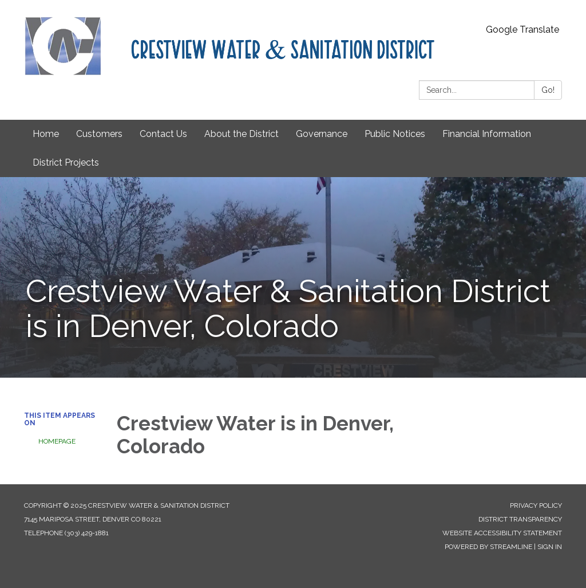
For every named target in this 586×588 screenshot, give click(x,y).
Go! (548, 90)
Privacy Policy (536, 505)
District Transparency (520, 519)
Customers (99, 133)
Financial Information (486, 133)
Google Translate (522, 29)
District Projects (66, 162)
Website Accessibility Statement (502, 533)
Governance (321, 133)
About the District (241, 133)
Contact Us (163, 133)
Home (46, 133)
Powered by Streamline (488, 547)
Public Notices (395, 133)
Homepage (57, 441)
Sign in (549, 547)
